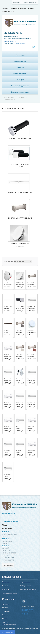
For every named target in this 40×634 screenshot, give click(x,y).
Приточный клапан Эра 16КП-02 (7, 428)
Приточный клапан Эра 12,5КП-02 (7, 404)
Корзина (17, 2)
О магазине (22, 8)
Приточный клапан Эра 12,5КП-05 (19, 404)
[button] (7, 632)
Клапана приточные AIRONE (20, 165)
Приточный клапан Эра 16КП (31, 404)
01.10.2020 (5, 546)
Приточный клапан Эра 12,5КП (31, 380)
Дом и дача (20, 80)
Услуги (4, 11)
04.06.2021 (5, 539)
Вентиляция (20, 55)
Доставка (14, 8)
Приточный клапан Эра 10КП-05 (7, 380)
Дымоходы (20, 67)
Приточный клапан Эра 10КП (31, 308)
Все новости (8, 565)
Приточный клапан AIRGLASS (20, 245)
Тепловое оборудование (20, 86)
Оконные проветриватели (20, 192)
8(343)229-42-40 (13, 33)
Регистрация (33, 2)
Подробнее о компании (10, 521)
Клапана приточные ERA (20, 138)
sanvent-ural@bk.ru (10, 41)
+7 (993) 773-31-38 (19, 43)
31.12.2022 (5, 532)
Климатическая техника (20, 92)
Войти (26, 2)
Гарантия (30, 8)
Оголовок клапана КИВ (32, 331)
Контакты (11, 11)
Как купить (5, 8)
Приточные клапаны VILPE (20, 218)
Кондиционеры (20, 61)
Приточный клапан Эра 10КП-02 (7, 356)
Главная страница (9, 97)
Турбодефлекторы (20, 73)
